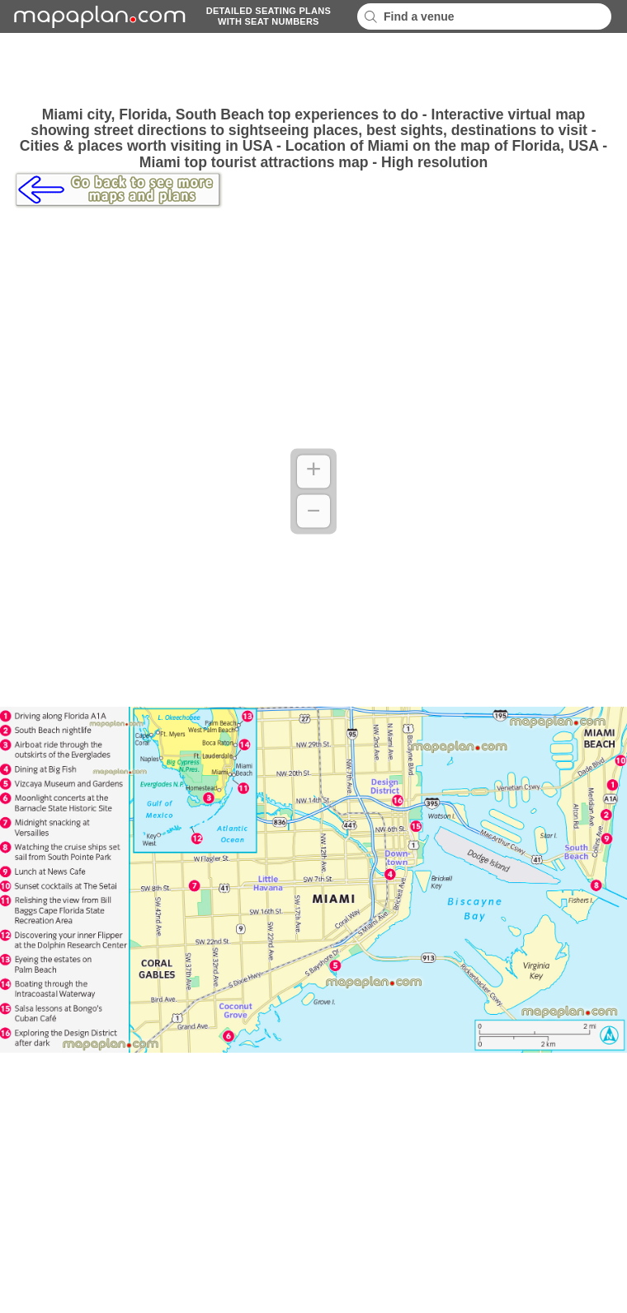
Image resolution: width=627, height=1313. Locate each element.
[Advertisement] (313, 70)
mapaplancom (97, 16)
